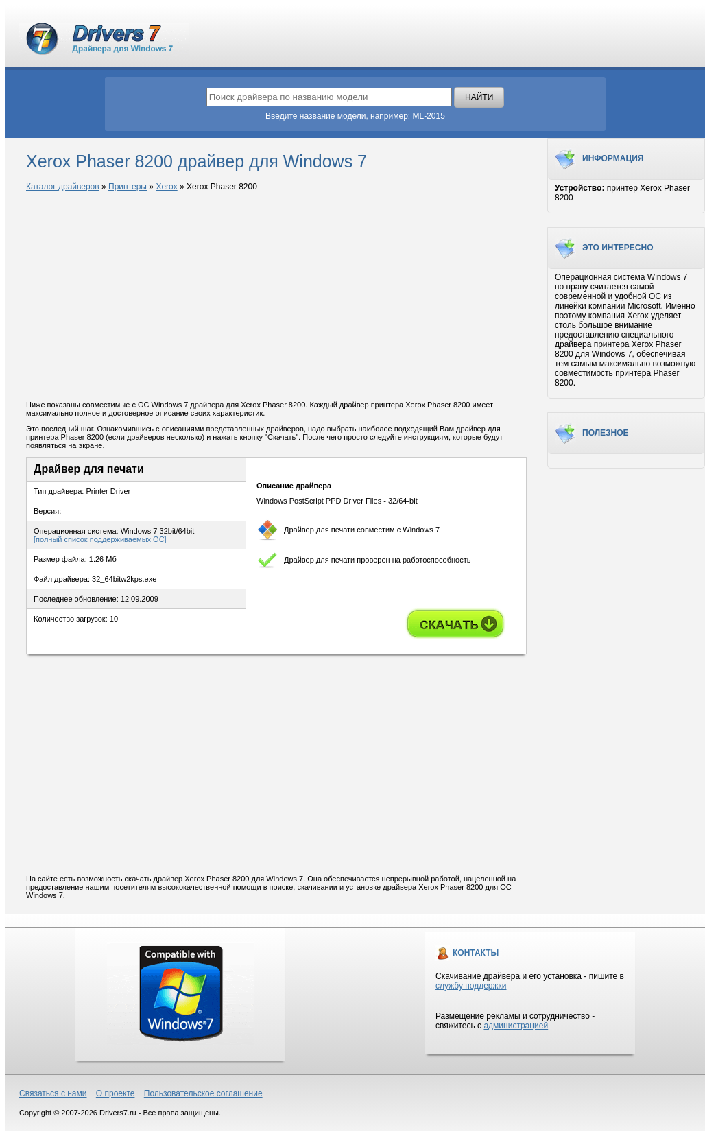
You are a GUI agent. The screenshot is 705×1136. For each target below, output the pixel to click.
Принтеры (127, 186)
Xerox (166, 186)
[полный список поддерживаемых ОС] (100, 539)
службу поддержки (470, 986)
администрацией (515, 1025)
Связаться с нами (52, 1093)
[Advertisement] (276, 297)
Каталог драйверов (62, 186)
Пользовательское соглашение (203, 1093)
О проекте (115, 1093)
